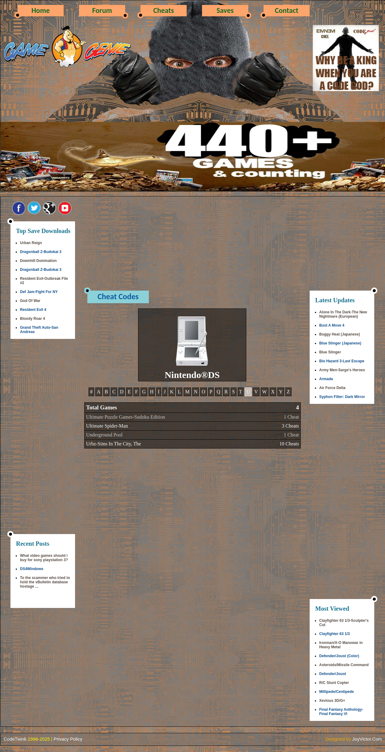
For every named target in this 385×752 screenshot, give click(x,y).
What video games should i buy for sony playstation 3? (44, 557)
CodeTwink (15, 739)
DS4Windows (31, 569)
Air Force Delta (332, 388)
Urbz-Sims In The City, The (113, 443)
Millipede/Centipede (336, 692)
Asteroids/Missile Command (344, 665)
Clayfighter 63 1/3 (334, 634)
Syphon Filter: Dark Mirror (342, 397)
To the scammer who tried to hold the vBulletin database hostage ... (45, 582)
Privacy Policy (68, 739)
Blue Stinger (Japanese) (340, 343)
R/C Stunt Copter (334, 683)
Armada (326, 379)
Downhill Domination (38, 261)
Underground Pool (104, 434)
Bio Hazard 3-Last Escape (341, 361)
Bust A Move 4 (331, 325)
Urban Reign (31, 243)
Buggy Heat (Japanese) (339, 334)
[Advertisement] (42, 437)
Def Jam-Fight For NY (39, 292)
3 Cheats (290, 425)
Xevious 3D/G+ (332, 700)
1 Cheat (291, 417)
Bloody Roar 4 (32, 318)
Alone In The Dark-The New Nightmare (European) (343, 314)
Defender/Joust (332, 674)
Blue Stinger (330, 352)
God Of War (30, 301)
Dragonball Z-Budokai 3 (41, 252)
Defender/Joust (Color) (339, 656)
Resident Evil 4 (33, 310)
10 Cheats (289, 443)
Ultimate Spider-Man (107, 425)
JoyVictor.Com (367, 739)
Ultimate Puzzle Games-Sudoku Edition (125, 417)
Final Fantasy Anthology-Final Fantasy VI (341, 711)
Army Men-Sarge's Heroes (342, 370)
